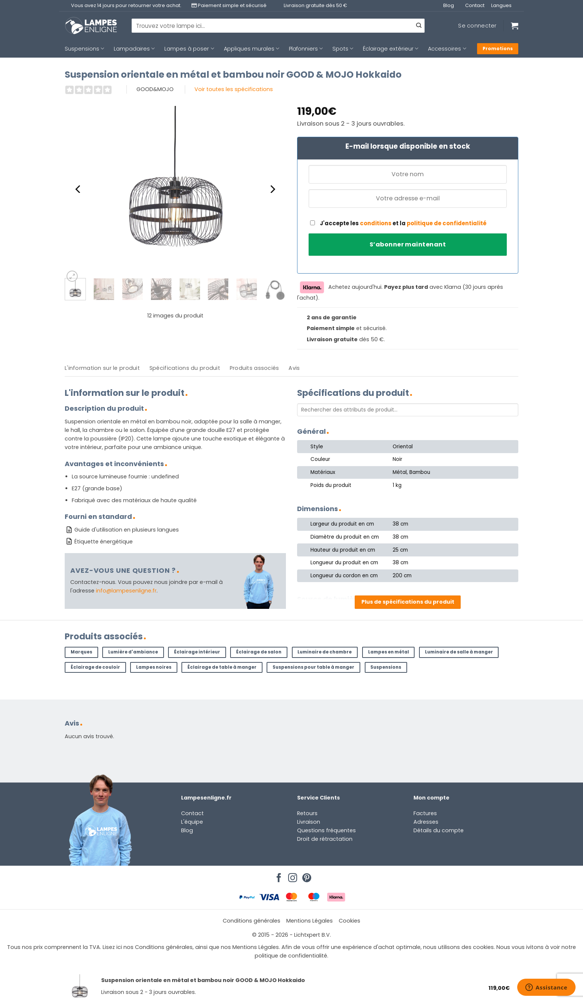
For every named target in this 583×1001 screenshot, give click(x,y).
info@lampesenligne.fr (126, 590)
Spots (342, 48)
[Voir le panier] (514, 25)
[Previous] (78, 189)
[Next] (272, 189)
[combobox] (278, 26)
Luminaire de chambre (324, 652)
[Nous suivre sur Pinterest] (305, 876)
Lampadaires (134, 48)
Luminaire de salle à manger (459, 652)
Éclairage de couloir (95, 667)
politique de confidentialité (447, 223)
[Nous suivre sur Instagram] (291, 876)
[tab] (102, 368)
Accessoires (447, 48)
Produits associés (254, 368)
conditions (376, 223)
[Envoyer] (418, 25)
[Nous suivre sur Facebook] (278, 876)
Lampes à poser (189, 48)
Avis (294, 368)
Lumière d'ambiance (133, 652)
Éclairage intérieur (197, 652)
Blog (448, 5)
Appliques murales (251, 48)
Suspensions (84, 48)
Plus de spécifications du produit (407, 602)
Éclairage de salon (258, 652)
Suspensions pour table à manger (313, 667)
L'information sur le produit (102, 368)
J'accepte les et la (398, 223)
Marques (81, 652)
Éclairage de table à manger (222, 667)
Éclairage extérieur (390, 48)
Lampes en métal (388, 652)
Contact (474, 5)
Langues (501, 5)
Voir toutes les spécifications (233, 89)
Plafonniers (306, 48)
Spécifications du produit (184, 368)
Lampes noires (153, 667)
